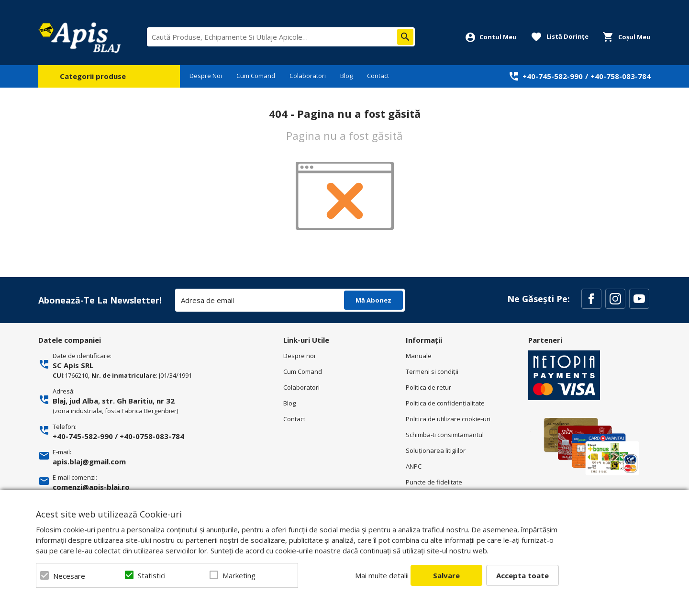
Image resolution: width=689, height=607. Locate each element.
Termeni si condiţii (432, 371)
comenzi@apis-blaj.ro (91, 487)
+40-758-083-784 (620, 76)
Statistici (152, 575)
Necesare (69, 576)
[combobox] (281, 36)
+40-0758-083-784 (152, 436)
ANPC (414, 466)
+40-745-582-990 (552, 76)
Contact (378, 75)
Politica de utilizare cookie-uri (448, 419)
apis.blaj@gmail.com (89, 461)
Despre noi (299, 355)
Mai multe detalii (382, 575)
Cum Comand (255, 75)
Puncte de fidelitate (434, 482)
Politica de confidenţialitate (445, 403)
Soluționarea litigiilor (436, 450)
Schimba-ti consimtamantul (445, 434)
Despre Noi (205, 75)
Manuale (419, 355)
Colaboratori (307, 75)
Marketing (239, 575)
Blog (346, 75)
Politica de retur (428, 387)
